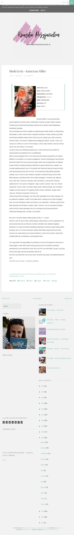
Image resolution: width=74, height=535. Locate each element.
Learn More (34, 10)
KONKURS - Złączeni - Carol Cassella (58, 349)
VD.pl (4, 460)
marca (42, 493)
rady (44, 274)
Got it (43, 10)
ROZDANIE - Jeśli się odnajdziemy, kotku (59, 358)
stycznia (43, 504)
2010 (42, 523)
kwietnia (43, 487)
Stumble (46, 281)
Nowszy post (6, 298)
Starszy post (68, 298)
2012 (42, 511)
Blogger (58, 528)
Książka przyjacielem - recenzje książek (35, 528)
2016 (42, 420)
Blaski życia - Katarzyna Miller (27, 71)
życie (22, 276)
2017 (42, 415)
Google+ (37, 281)
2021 (42, 392)
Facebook (21, 281)
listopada (43, 448)
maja (42, 482)
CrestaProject (27, 529)
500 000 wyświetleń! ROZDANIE (56, 329)
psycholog (30, 274)
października (44, 453)
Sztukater (48, 97)
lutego (43, 498)
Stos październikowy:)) (53, 368)
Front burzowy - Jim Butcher (55, 310)
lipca (42, 470)
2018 (42, 409)
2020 (42, 397)
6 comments (29, 75)
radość (38, 274)
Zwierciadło (14, 276)
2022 (42, 386)
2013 (42, 438)
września (43, 459)
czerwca (43, 476)
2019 (42, 403)
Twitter (30, 281)
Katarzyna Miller (18, 274)
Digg (54, 281)
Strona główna (37, 298)
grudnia (43, 442)
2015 (42, 426)
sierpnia (43, 465)
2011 (42, 517)
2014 (42, 432)
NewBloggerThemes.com (50, 529)
